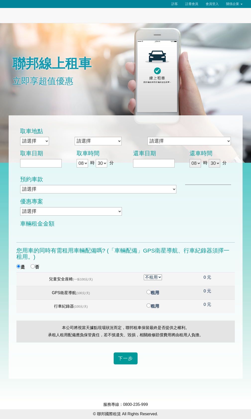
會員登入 (212, 4)
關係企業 (234, 4)
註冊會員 (191, 4)
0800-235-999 (135, 404)
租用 (155, 292)
